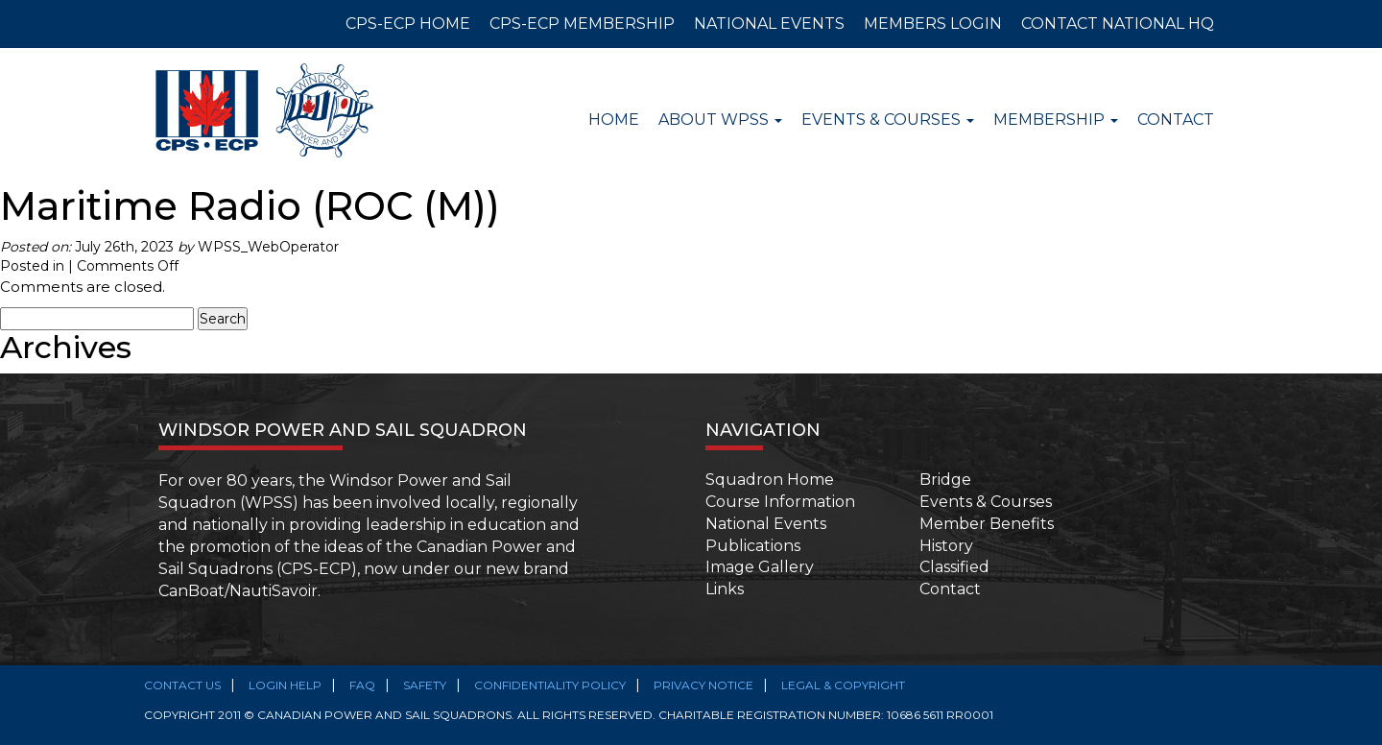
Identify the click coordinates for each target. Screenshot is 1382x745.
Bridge (945, 479)
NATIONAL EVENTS (769, 23)
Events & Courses (985, 502)
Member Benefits (986, 524)
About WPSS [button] (720, 119)
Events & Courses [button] (887, 119)
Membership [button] (1055, 119)
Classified (954, 567)
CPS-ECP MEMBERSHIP (582, 23)
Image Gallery (759, 567)
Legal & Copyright (843, 685)
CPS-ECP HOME (408, 23)
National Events (765, 524)
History (946, 546)
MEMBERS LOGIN (933, 23)
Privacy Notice (703, 685)
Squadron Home (769, 479)
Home (613, 119)
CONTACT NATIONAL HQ (1117, 23)
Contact (1175, 119)
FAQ (362, 685)
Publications (752, 546)
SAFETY (424, 685)
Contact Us (182, 685)
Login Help (285, 685)
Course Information (780, 502)
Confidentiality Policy (550, 685)
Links (724, 589)
